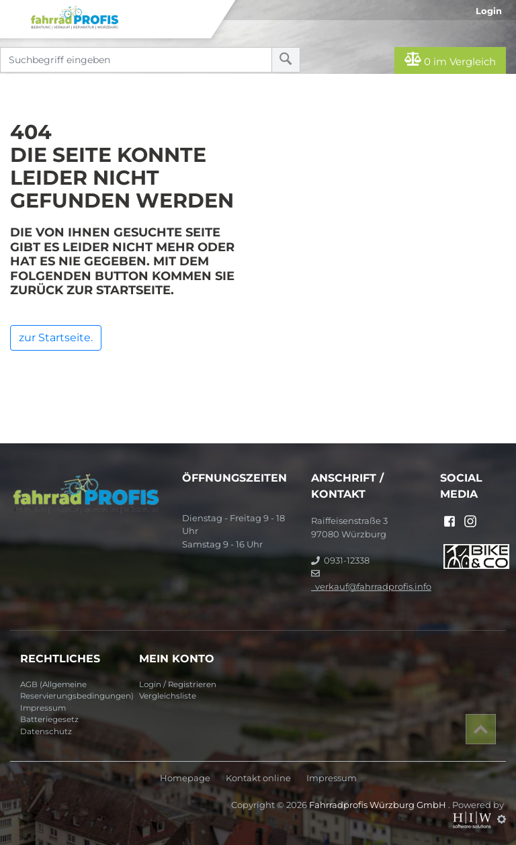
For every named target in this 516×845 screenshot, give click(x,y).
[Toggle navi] (15, 14)
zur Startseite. (56, 337)
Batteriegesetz (49, 719)
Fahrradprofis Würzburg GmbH (378, 804)
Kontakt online (258, 778)
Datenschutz (46, 731)
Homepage (185, 778)
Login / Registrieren (177, 684)
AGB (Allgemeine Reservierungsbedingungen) (74, 690)
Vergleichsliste (167, 696)
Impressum (43, 708)
